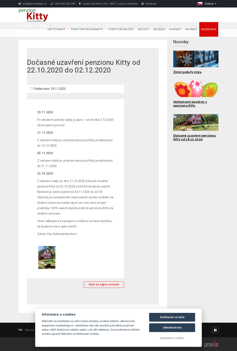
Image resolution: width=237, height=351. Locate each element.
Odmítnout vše (172, 327)
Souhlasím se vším (172, 317)
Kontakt (175, 29)
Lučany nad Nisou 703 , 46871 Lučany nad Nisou (108, 3)
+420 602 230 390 (62, 3)
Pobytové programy (87, 29)
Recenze (159, 29)
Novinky (191, 29)
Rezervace (208, 29)
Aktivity (143, 29)
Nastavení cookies (172, 338)
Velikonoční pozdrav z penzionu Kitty (190, 103)
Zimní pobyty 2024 (187, 72)
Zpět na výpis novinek (104, 284)
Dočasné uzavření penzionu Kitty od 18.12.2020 (194, 137)
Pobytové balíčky (121, 29)
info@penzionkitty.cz (33, 3)
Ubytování (56, 29)
